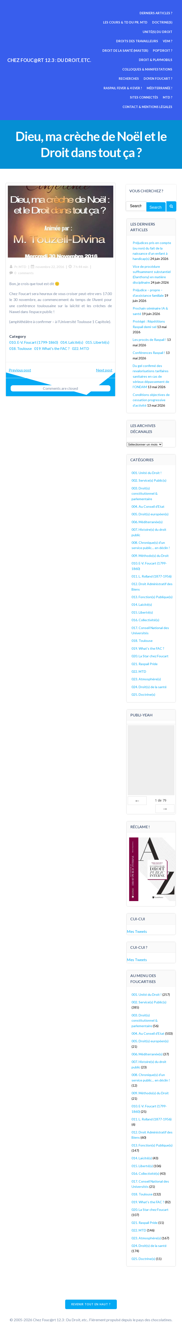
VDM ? (168, 41)
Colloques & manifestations (123, 69)
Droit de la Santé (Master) (126, 50)
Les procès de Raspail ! (150, 338)
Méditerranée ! (113, 88)
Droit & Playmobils (156, 60)
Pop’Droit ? (163, 50)
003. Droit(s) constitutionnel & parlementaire (145, 492)
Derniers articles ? (156, 13)
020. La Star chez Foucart (150, 655)
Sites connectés (144, 88)
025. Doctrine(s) (143, 693)
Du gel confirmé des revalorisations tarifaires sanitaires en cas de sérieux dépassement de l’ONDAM (151, 375)
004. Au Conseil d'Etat (148, 505)
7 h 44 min (78, 266)
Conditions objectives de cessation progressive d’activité (151, 398)
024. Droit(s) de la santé (149, 685)
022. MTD (18, 353)
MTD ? (168, 88)
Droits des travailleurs (138, 41)
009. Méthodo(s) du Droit (150, 554)
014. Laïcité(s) (72, 341)
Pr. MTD (18, 266)
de (160, 799)
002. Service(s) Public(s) (149, 479)
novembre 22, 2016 (47, 266)
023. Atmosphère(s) (146, 678)
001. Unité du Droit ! (147, 471)
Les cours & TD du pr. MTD (126, 22)
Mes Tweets (137, 929)
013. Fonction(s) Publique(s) (152, 595)
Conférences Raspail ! (149, 351)
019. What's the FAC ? (78, 347)
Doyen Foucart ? (115, 78)
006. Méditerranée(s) (147, 520)
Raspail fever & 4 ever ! (153, 78)
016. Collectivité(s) (145, 619)
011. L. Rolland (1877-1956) (152, 575)
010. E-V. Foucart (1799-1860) (33, 341)
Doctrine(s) (163, 22)
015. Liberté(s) (21, 347)
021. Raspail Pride (145, 662)
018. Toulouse (47, 347)
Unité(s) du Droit (158, 31)
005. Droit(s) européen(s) (150, 513)
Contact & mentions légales (148, 97)
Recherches (163, 69)
